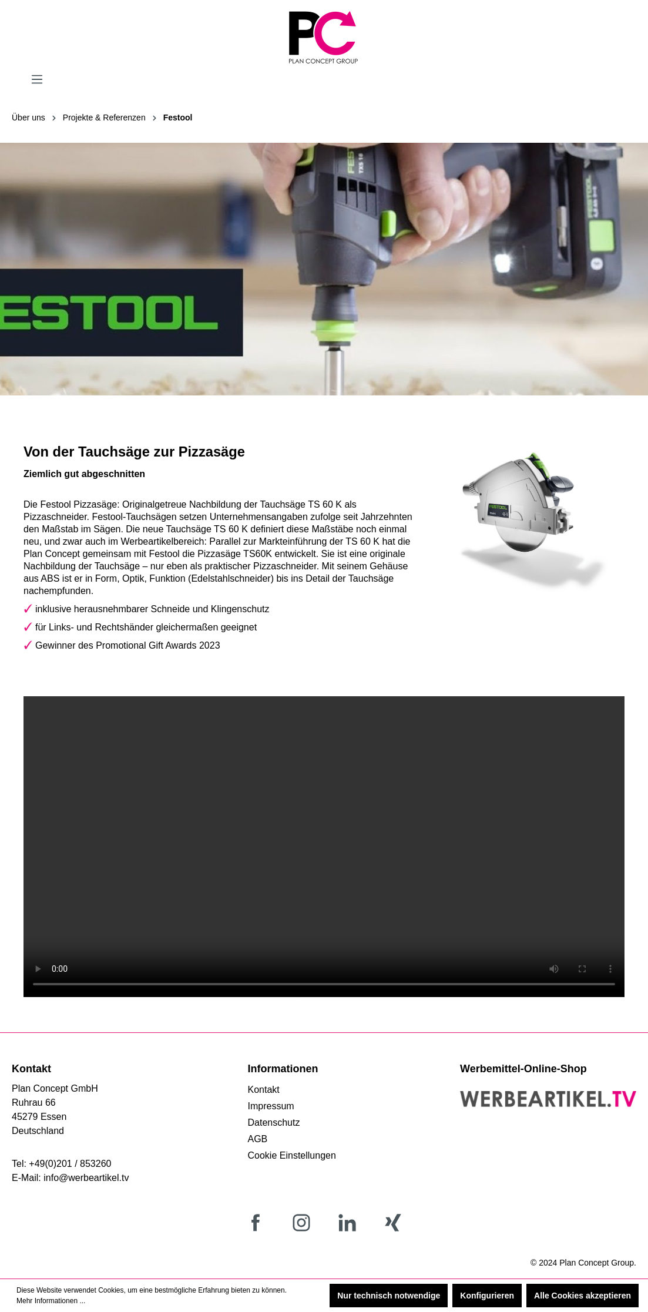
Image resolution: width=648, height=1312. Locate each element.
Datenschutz (274, 1123)
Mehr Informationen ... (50, 1301)
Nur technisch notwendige (388, 1295)
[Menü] (37, 79)
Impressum (271, 1106)
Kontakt (264, 1090)
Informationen (283, 1069)
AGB (258, 1139)
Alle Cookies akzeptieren (582, 1295)
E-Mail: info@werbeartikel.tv (70, 1178)
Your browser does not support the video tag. (324, 846)
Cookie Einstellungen (292, 1155)
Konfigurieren (487, 1295)
